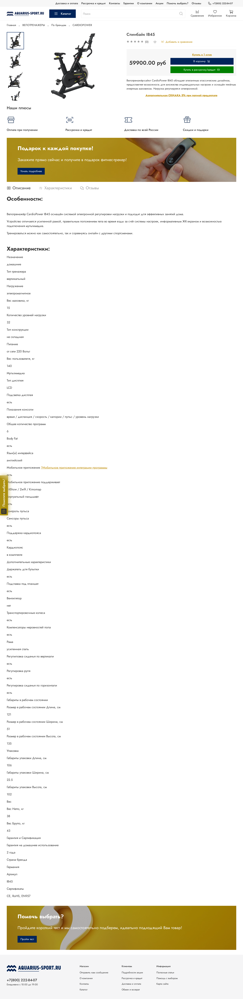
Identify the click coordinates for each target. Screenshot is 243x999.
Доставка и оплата (66, 3)
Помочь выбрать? (177, 3)
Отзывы (196, 3)
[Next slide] (15, 96)
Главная (11, 25)
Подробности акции (132, 972)
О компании (144, 3)
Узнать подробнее (31, 171)
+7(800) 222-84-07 (220, 3)
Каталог (62, 13)
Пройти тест (27, 939)
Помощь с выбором (167, 978)
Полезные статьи (165, 972)
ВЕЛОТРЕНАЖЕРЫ (33, 25)
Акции (159, 3)
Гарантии (128, 3)
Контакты (114, 3)
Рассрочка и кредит (93, 3)
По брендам (58, 25)
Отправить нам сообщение (94, 972)
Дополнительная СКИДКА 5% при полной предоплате (181, 95)
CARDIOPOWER (82, 25)
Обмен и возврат (131, 989)
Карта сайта (162, 983)
